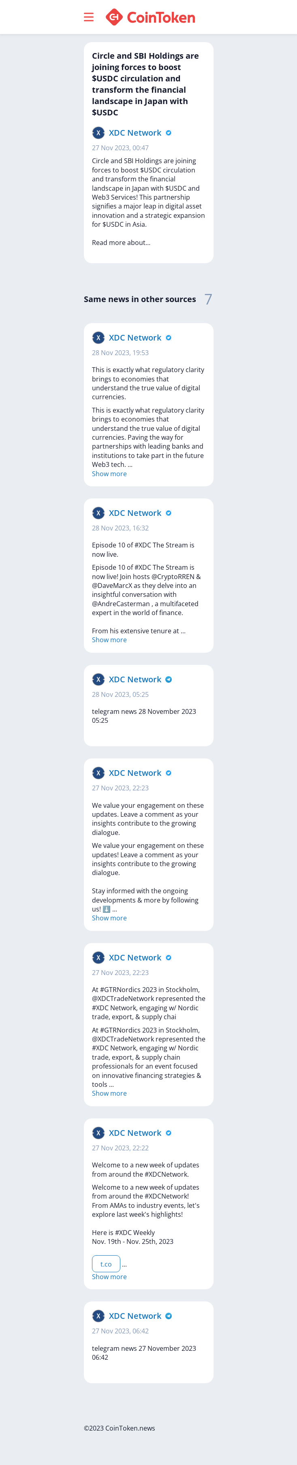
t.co (106, 1264)
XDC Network (135, 132)
